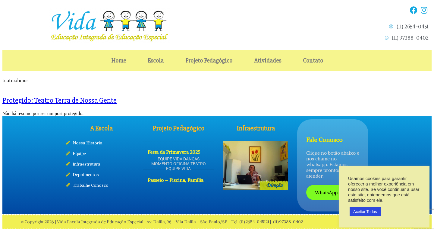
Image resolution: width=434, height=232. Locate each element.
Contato (313, 60)
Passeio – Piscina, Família (175, 180)
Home (118, 60)
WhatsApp (326, 192)
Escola (156, 60)
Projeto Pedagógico (208, 60)
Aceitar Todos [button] (365, 211)
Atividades (267, 60)
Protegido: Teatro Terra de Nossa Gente (59, 100)
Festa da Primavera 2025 (174, 152)
